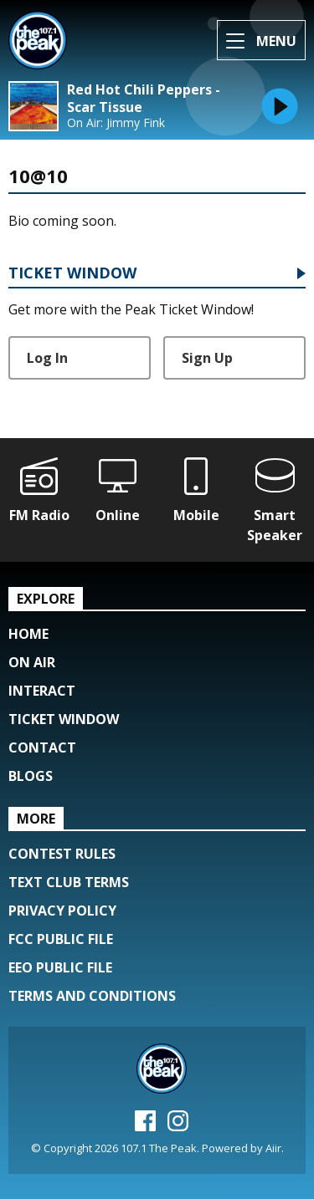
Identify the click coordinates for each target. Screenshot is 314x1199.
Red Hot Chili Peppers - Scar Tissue (143, 98)
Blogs (30, 776)
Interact (41, 690)
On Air (31, 662)
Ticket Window (72, 274)
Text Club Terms (68, 882)
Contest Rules (62, 853)
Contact (42, 747)
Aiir (273, 1148)
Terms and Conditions (92, 996)
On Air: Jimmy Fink (116, 122)
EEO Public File (60, 967)
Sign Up (207, 358)
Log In (47, 358)
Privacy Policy (62, 910)
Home (28, 634)
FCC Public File (60, 939)
